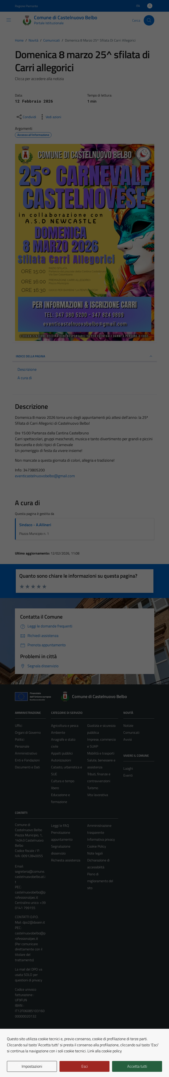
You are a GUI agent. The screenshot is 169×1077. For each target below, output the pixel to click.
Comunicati (131, 732)
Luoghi (128, 768)
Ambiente (58, 732)
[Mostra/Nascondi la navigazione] (8, 20)
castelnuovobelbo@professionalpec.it (30, 895)
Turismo (92, 787)
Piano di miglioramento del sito (100, 880)
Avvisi (127, 739)
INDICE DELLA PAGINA (84, 356)
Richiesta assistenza (65, 860)
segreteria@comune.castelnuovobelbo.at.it (30, 876)
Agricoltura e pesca (64, 725)
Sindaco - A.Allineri (35, 525)
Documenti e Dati (27, 767)
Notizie (128, 725)
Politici (19, 739)
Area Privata (24, 1037)
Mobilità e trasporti (100, 753)
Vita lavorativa (97, 794)
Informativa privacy (101, 839)
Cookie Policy (96, 846)
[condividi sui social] (26, 116)
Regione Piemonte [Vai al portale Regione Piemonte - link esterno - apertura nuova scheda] (26, 6)
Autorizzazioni (61, 760)
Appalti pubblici (62, 753)
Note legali (95, 853)
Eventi (128, 775)
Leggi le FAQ (60, 825)
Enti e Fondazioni (27, 760)
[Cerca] (149, 20)
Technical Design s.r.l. (44, 1064)
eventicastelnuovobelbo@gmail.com (45, 476)
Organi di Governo (28, 732)
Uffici (18, 725)
